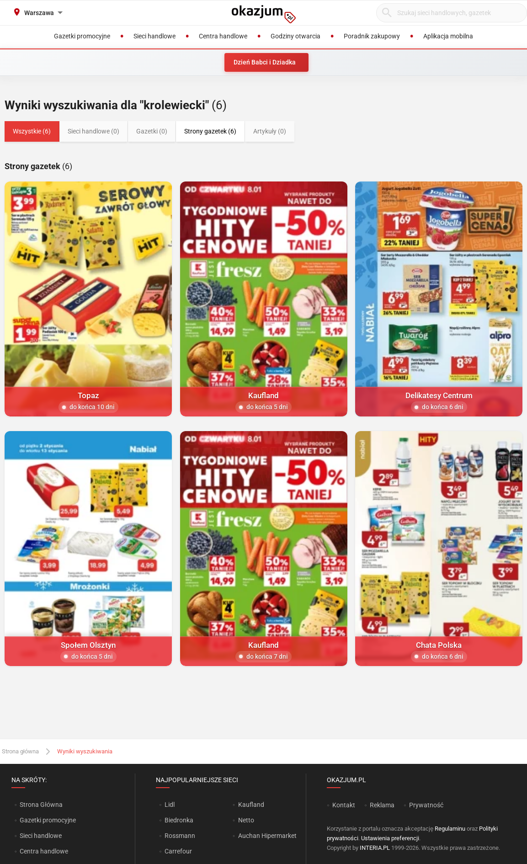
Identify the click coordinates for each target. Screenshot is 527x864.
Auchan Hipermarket (267, 835)
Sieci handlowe (41, 835)
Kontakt (343, 805)
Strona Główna (41, 804)
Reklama (382, 805)
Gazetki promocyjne (48, 820)
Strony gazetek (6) (210, 131)
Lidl (170, 804)
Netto (246, 820)
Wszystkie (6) (32, 131)
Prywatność (426, 805)
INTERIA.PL (375, 847)
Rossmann (180, 835)
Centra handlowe (44, 851)
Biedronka (179, 820)
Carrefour (178, 851)
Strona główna (20, 751)
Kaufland (251, 804)
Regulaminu (450, 828)
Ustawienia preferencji (390, 838)
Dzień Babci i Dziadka (265, 62)
